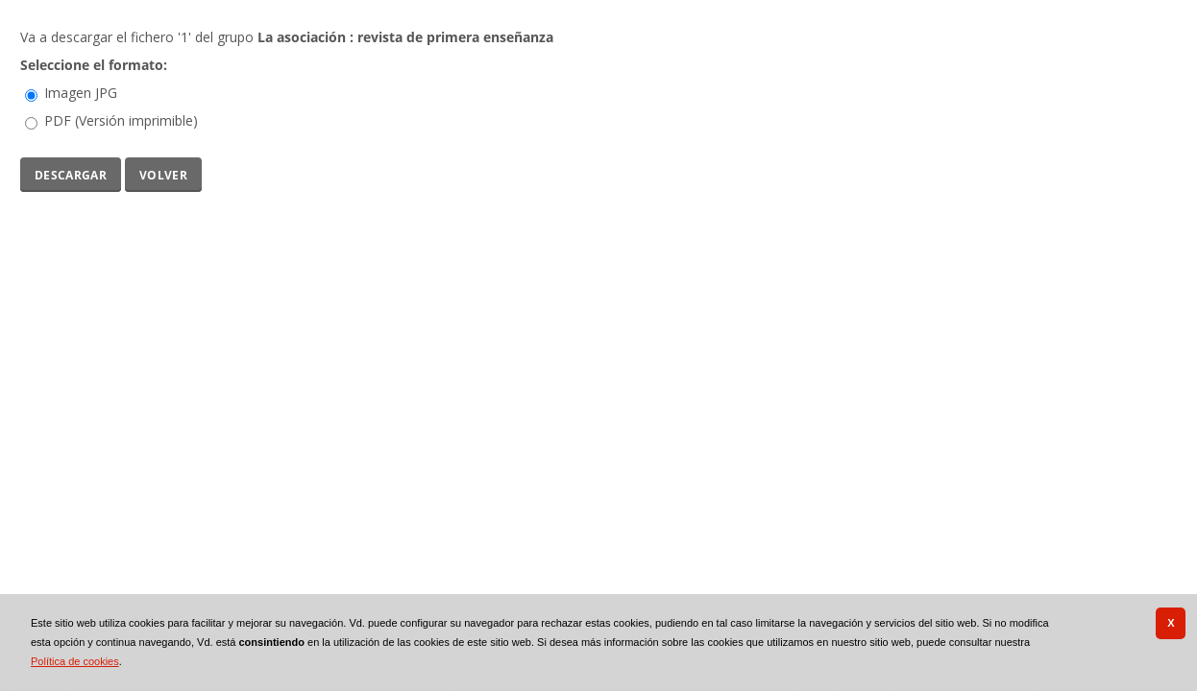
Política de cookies (75, 661)
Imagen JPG (80, 92)
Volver (163, 173)
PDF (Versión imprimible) (121, 120)
